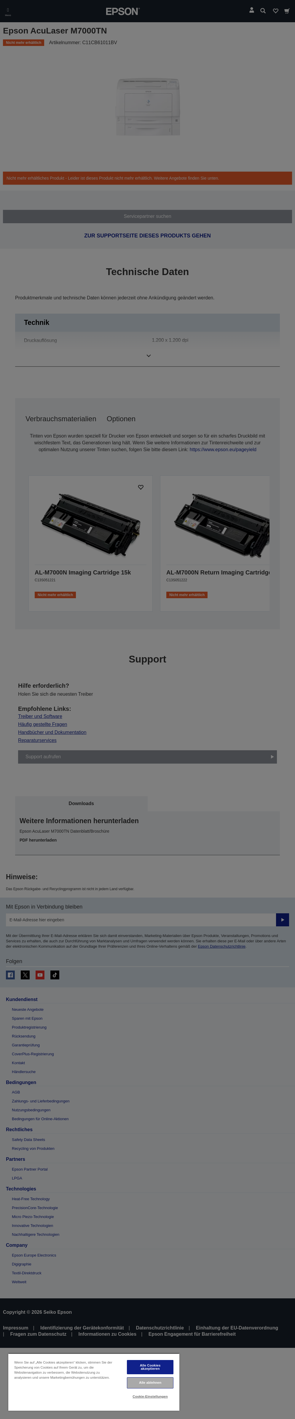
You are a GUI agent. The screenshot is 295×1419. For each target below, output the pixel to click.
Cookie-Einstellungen (150, 1396)
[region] (93, 1382)
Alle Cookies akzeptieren (150, 1367)
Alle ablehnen (150, 1382)
